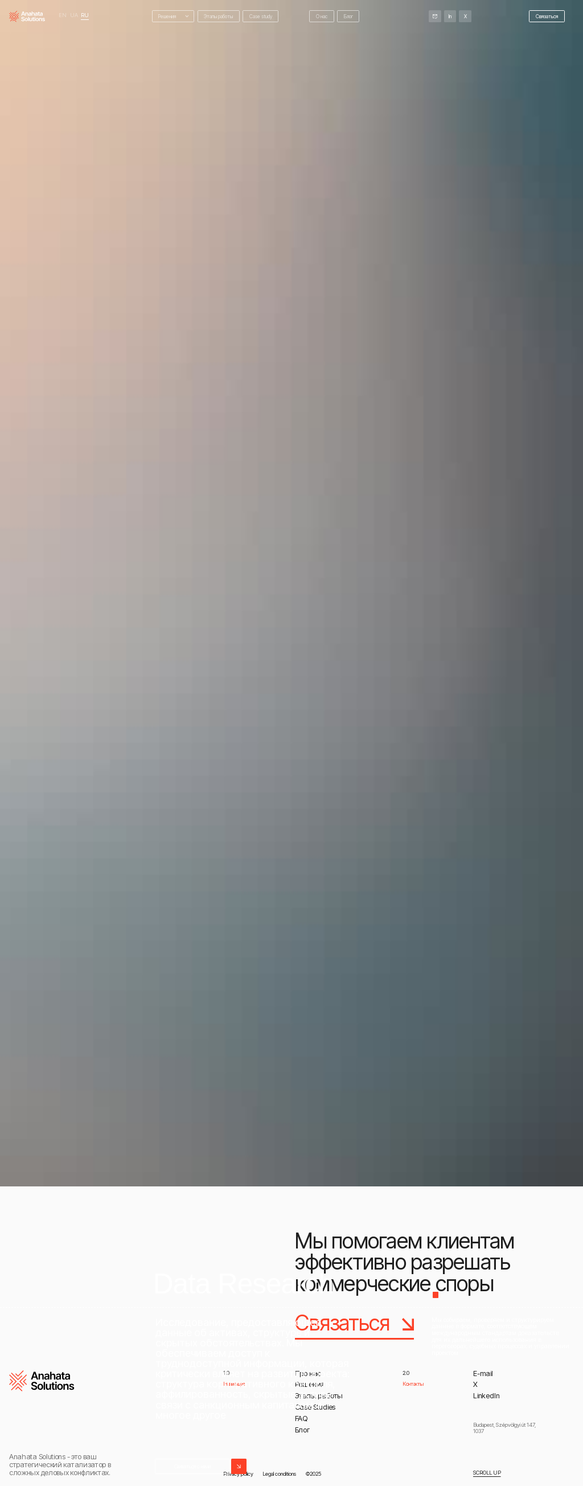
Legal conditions (279, 1473)
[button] (173, 16)
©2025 (313, 1473)
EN (63, 15)
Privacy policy (238, 1473)
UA (74, 15)
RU (85, 15)
